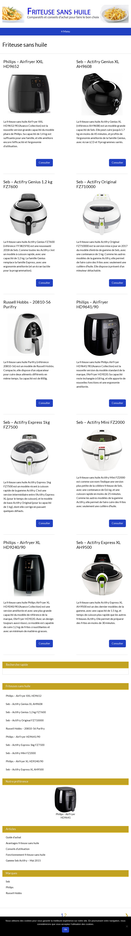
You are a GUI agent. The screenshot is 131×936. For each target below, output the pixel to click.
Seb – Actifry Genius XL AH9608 (97, 64)
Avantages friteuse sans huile (22, 843)
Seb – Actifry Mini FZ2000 (100, 422)
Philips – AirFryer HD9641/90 (92, 304)
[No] (126, 926)
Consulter (44, 162)
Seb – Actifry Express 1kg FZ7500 (26, 424)
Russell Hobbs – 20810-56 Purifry (27, 304)
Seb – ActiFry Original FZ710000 (96, 184)
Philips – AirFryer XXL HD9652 (23, 64)
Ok (65, 929)
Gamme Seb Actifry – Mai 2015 (23, 860)
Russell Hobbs (14, 893)
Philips (9, 887)
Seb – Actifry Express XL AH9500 (98, 545)
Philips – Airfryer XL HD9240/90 (21, 545)
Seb (8, 881)
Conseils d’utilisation (18, 848)
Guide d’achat (13, 837)
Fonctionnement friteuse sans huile (25, 854)
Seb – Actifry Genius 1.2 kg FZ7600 (27, 184)
